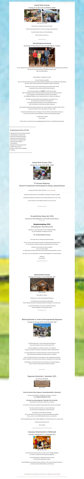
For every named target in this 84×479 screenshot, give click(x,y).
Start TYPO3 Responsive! (30, 476)
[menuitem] (53, 2)
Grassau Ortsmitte (51, 190)
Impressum (66, 2)
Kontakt (57, 2)
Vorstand (61, 2)
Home (54, 2)
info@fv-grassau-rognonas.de (53, 474)
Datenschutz (71, 2)
